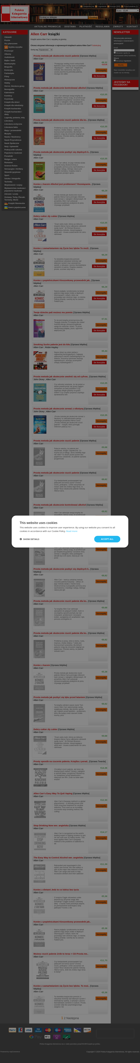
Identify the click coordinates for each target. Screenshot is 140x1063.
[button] (29, 539)
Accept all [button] (107, 539)
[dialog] (70, 532)
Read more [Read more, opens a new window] (71, 531)
